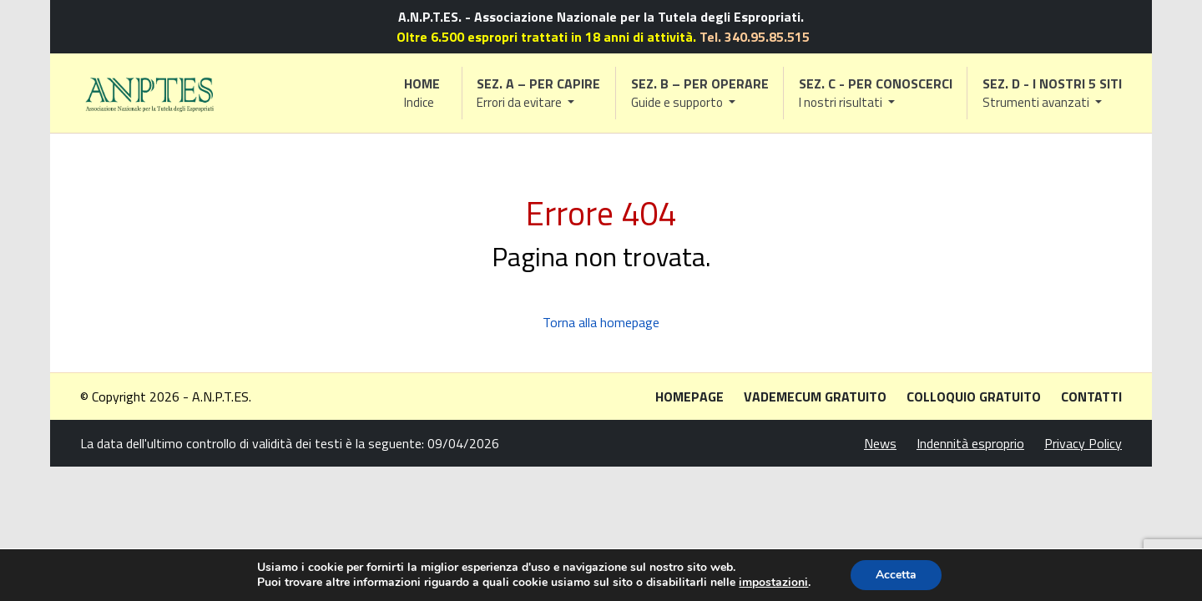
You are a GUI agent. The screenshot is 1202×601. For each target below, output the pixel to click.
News (880, 443)
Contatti (1091, 396)
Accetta (896, 575)
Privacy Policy (1083, 443)
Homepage (689, 396)
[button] (539, 93)
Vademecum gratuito (815, 396)
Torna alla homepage (601, 322)
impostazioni (773, 582)
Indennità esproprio (970, 443)
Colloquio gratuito (974, 396)
